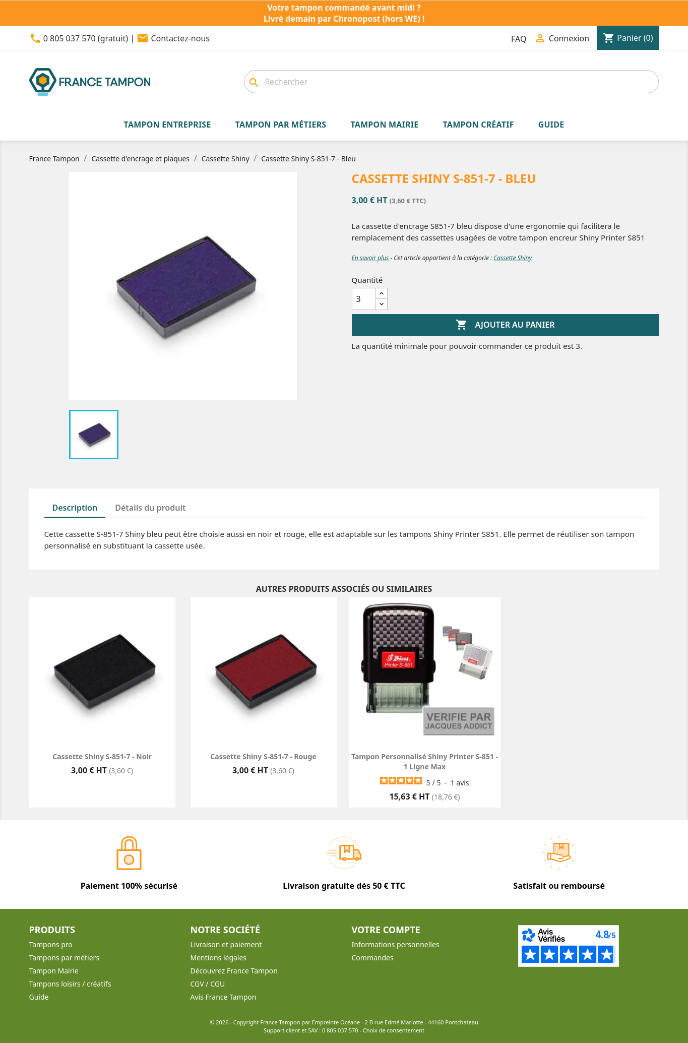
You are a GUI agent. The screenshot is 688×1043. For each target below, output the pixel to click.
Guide (39, 997)
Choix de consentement (393, 1030)
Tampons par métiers (64, 957)
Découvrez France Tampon (234, 970)
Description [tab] (75, 507)
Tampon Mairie (54, 970)
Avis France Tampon (224, 997)
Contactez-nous (180, 38)
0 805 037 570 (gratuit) (85, 38)
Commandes (373, 957)
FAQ (518, 38)
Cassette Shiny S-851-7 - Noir (102, 756)
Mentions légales (219, 957)
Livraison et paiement (226, 944)
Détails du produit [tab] (150, 507)
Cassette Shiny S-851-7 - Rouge (263, 756)
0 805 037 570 (340, 1030)
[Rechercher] (451, 81)
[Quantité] (364, 299)
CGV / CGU (208, 984)
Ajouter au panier (505, 325)
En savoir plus (370, 258)
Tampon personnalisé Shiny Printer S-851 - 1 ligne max (424, 761)
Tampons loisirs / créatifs (70, 984)
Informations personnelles (396, 944)
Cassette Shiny (512, 258)
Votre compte (386, 930)
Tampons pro (51, 944)
